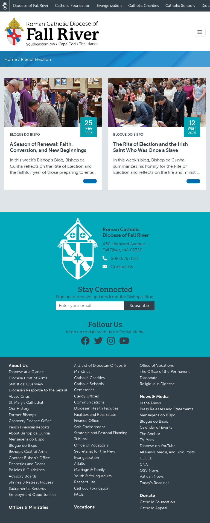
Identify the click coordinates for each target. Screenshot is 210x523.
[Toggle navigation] (200, 32)
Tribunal (81, 439)
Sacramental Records (27, 488)
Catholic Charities (143, 5)
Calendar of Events (156, 427)
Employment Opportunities (32, 494)
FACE (78, 494)
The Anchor (150, 433)
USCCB (146, 458)
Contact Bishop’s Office (29, 458)
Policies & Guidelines (27, 470)
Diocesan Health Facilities (96, 408)
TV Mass (147, 439)
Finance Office (86, 420)
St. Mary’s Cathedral (26, 402)
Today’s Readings (154, 483)
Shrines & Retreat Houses (31, 482)
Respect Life (84, 482)
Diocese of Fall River (30, 5)
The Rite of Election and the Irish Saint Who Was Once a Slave (150, 147)
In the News (150, 403)
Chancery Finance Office (30, 421)
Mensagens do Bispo (27, 439)
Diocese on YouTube (158, 446)
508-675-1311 (125, 258)
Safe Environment (89, 427)
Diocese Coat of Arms (28, 378)
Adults (79, 463)
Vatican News (152, 476)
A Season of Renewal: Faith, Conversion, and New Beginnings (48, 147)
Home (10, 59)
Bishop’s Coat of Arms (28, 451)
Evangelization (109, 5)
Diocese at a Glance (26, 371)
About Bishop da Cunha (29, 433)
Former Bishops (22, 415)
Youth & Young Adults (93, 476)
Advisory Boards (23, 476)
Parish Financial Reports (29, 427)
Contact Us (122, 266)
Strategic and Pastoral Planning (100, 433)
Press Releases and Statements (166, 409)
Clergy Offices (86, 396)
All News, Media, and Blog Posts (167, 452)
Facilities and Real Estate (95, 414)
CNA (144, 464)
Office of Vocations (91, 445)
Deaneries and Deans (27, 464)
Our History (19, 408)
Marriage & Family (89, 469)
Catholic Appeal (153, 508)
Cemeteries (84, 390)
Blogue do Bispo (25, 135)
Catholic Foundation (72, 5)
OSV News (149, 470)
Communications (89, 402)
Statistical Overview (26, 384)
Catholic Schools (180, 5)
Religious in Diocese (157, 384)
